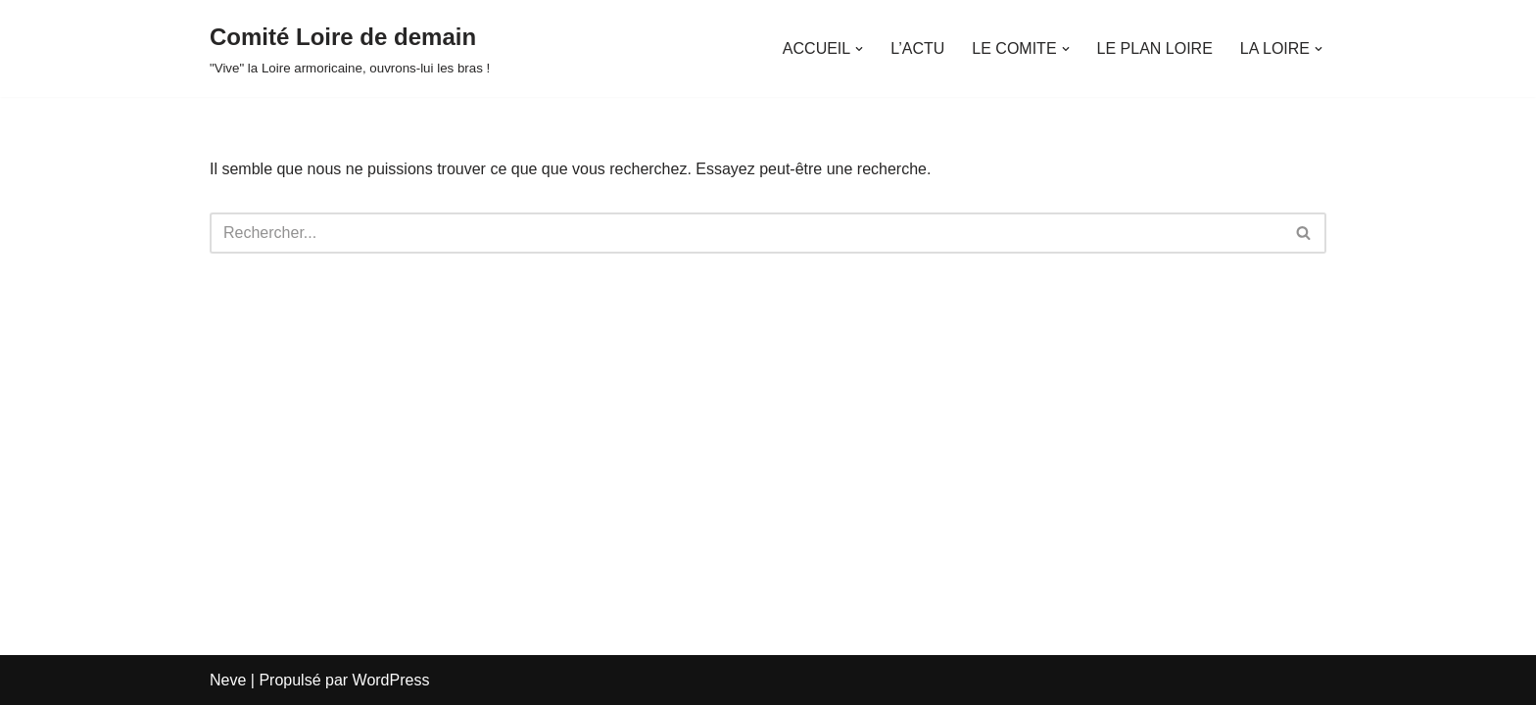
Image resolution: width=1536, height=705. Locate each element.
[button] (859, 49)
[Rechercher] (746, 233)
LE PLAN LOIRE (1155, 48)
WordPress (391, 680)
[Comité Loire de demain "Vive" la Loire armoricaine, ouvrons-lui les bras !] (350, 48)
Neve (228, 680)
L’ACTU (917, 48)
